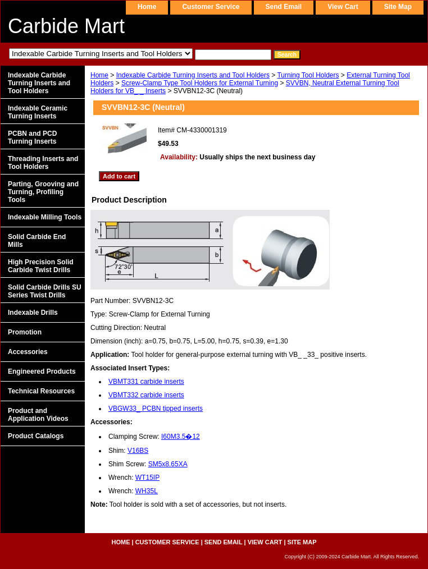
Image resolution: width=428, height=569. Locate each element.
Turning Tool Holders (308, 75)
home (147, 7)
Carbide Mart (66, 26)
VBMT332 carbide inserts (146, 395)
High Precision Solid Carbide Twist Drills (41, 266)
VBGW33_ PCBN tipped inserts (155, 408)
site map (398, 7)
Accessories (28, 352)
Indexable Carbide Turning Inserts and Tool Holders (193, 75)
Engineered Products (42, 371)
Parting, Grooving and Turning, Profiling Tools (43, 192)
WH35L (146, 491)
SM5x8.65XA (168, 464)
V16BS (138, 451)
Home (99, 75)
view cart (342, 7)
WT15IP (147, 477)
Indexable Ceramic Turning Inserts (37, 112)
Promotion (25, 332)
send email (284, 7)
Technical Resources (41, 391)
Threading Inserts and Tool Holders (43, 163)
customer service (210, 7)
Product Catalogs (35, 436)
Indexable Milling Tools (44, 217)
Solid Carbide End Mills (37, 241)
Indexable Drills (33, 312)
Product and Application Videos (38, 415)
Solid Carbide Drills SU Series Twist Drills (44, 291)
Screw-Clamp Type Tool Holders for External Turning (199, 83)
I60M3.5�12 (180, 436)
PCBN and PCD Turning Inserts (32, 137)
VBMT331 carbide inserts (146, 382)
